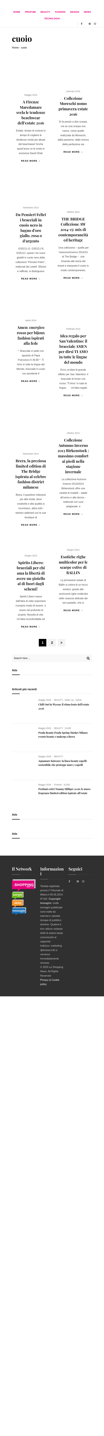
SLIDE (68, 728)
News (87, 12)
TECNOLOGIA (52, 18)
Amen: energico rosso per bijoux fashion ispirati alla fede (31, 335)
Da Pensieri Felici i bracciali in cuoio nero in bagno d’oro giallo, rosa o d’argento (31, 227)
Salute (78, 700)
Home (16, 12)
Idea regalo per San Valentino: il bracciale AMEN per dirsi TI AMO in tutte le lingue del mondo (73, 349)
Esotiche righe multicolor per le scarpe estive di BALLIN (73, 564)
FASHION (60, 12)
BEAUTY (45, 12)
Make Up (69, 700)
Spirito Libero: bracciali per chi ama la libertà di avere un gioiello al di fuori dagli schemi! (30, 575)
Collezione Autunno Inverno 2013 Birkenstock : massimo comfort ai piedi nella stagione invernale (73, 455)
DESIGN (74, 12)
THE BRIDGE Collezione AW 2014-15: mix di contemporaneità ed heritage (73, 229)
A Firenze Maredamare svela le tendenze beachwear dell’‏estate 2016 (30, 112)
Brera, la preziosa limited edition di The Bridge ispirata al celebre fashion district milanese (30, 474)
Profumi (30, 12)
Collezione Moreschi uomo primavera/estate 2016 (73, 106)
